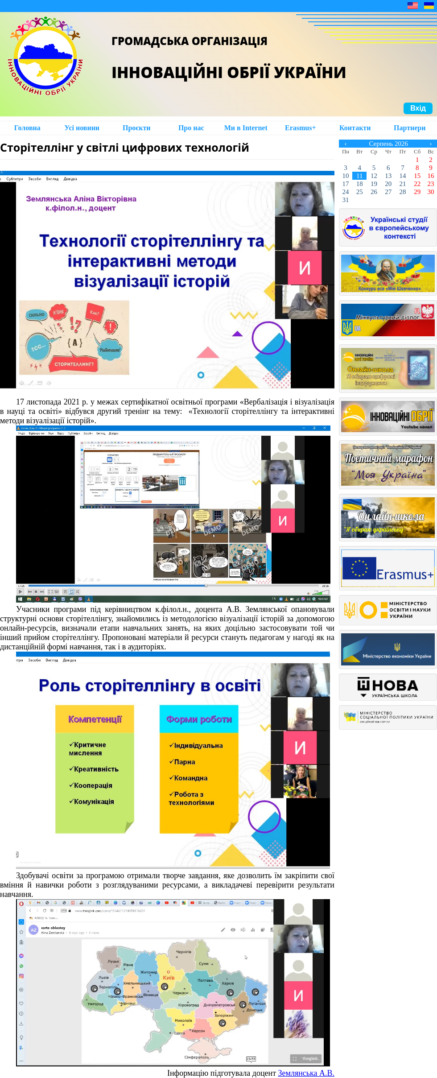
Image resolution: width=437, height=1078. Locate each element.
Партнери (409, 128)
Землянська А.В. (306, 1073)
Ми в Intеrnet (246, 128)
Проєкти (137, 128)
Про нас (191, 128)
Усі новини (81, 128)
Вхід (418, 108)
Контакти (355, 128)
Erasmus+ (300, 128)
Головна (27, 128)
